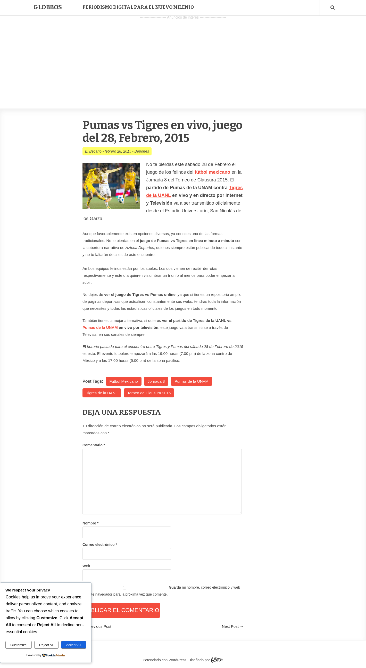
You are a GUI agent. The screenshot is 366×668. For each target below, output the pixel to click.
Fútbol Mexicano (124, 381)
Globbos (48, 7)
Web (86, 566)
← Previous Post (96, 626)
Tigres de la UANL (102, 393)
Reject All (46, 645)
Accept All (73, 645)
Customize (18, 645)
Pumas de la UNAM (100, 327)
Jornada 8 (156, 381)
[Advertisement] (183, 57)
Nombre (90, 523)
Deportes (141, 151)
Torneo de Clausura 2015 (149, 393)
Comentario (93, 445)
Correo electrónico (99, 544)
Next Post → (233, 626)
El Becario (93, 151)
